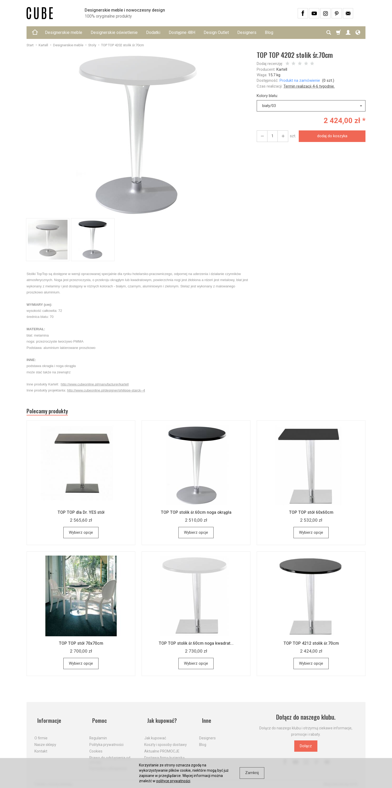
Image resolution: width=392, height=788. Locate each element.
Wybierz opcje (81, 534)
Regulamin (98, 733)
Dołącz (306, 748)
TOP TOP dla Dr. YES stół (80, 514)
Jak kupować (155, 733)
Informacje (47, 719)
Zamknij (252, 772)
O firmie (41, 733)
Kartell (281, 69)
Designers (246, 32)
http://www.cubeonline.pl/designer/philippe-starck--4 (106, 390)
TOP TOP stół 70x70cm (81, 645)
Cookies (95, 747)
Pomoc (97, 719)
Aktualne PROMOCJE (161, 747)
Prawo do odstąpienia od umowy (109, 755)
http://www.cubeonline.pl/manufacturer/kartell (95, 384)
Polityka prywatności (106, 740)
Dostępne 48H (182, 32)
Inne (204, 719)
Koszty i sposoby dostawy (165, 740)
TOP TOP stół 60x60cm (311, 514)
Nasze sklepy (45, 740)
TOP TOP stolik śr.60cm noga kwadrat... (196, 645)
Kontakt (40, 747)
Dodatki (153, 32)
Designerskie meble (63, 32)
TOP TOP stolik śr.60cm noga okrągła (196, 514)
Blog (269, 32)
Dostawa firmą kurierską (164, 753)
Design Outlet (216, 32)
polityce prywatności (173, 781)
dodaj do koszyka (330, 136)
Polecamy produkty (51, 412)
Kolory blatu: (267, 95)
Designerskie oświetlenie (114, 32)
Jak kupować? (160, 719)
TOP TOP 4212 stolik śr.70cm (311, 645)
